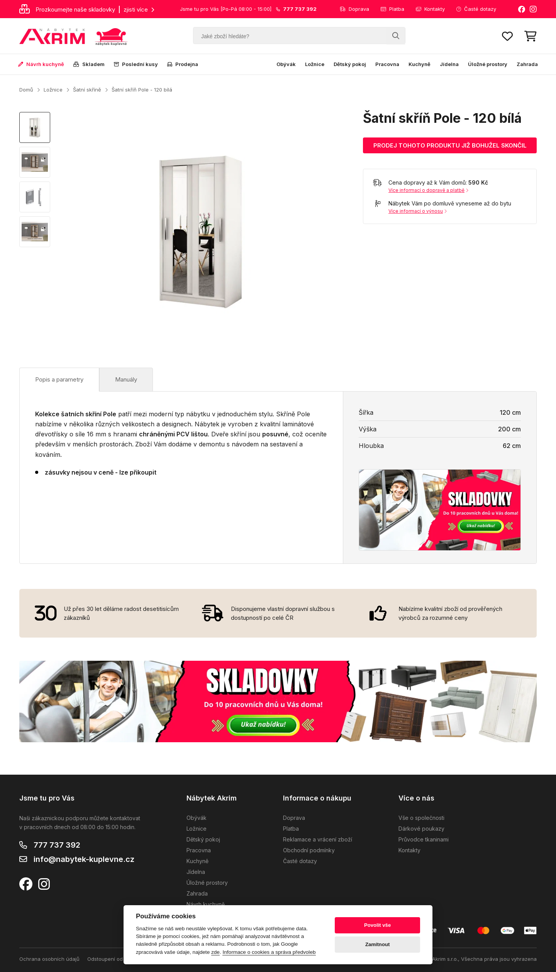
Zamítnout (377, 944)
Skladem (89, 64)
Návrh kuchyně (41, 64)
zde (215, 952)
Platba (392, 9)
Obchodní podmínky (309, 850)
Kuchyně (420, 64)
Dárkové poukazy (421, 828)
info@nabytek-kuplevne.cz (84, 859)
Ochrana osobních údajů (49, 959)
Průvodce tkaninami (423, 839)
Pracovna (387, 64)
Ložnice (314, 64)
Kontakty (430, 9)
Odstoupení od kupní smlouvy (123, 959)
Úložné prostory (487, 64)
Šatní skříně (87, 90)
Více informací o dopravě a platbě (428, 190)
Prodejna (182, 64)
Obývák (286, 64)
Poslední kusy (136, 64)
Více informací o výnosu (417, 211)
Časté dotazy (476, 9)
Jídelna (449, 64)
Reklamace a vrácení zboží (317, 839)
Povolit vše (377, 925)
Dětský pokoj (350, 64)
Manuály (126, 379)
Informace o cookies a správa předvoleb (268, 952)
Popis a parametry (59, 379)
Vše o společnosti (421, 817)
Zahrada (527, 64)
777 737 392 (57, 845)
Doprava (354, 9)
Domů (26, 90)
